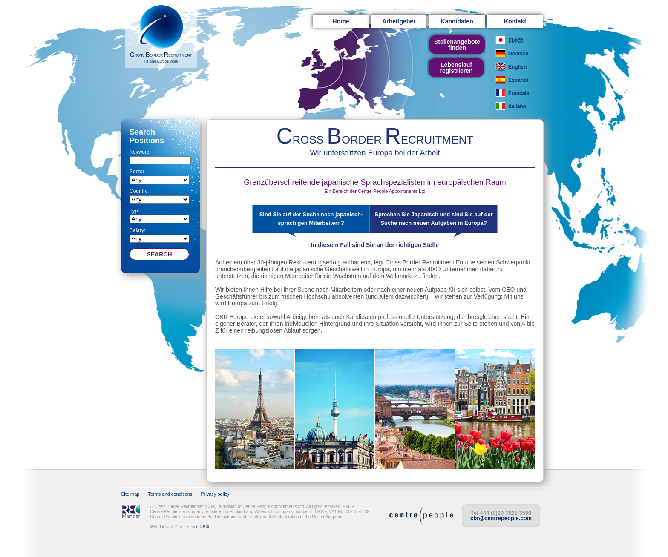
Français (518, 93)
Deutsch (518, 54)
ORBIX (203, 527)
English (517, 67)
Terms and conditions (170, 494)
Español (518, 80)
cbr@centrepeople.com (501, 518)
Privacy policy (215, 494)
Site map (130, 494)
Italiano (517, 106)
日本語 (516, 40)
